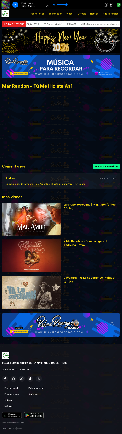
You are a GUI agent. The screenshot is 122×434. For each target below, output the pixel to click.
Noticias (94, 13)
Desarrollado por (12, 428)
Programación (55, 13)
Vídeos (70, 13)
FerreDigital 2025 (36, 24)
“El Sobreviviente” (58, 24)
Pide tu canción (110, 13)
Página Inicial (37, 13)
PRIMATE (77, 24)
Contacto (33, 394)
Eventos (82, 13)
